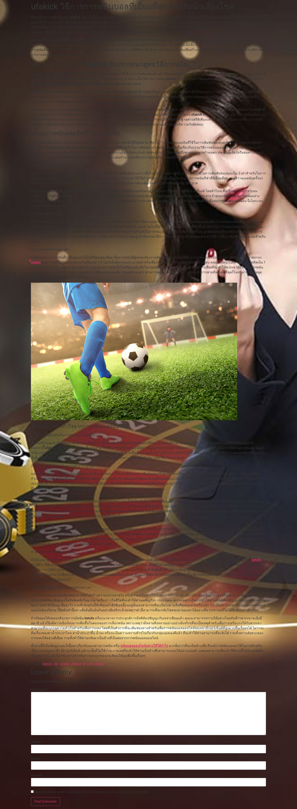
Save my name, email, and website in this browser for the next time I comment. (91, 792)
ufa (56, 664)
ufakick (76, 664)
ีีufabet (35, 262)
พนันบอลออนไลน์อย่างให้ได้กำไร (144, 646)
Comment (39, 689)
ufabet (64, 664)
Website (37, 775)
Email (36, 759)
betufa (256, 560)
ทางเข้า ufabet (93, 664)
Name (36, 742)
